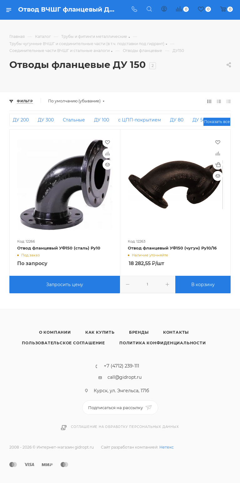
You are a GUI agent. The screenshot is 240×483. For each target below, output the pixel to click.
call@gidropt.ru (125, 377)
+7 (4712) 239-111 (121, 366)
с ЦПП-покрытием (139, 120)
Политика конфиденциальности (162, 343)
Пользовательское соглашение (63, 343)
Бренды (139, 332)
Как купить (100, 332)
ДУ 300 (46, 120)
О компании (55, 332)
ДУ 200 (21, 120)
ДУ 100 (101, 120)
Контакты (176, 332)
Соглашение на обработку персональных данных (125, 427)
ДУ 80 (176, 120)
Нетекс (166, 447)
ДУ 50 (199, 120)
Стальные (74, 120)
